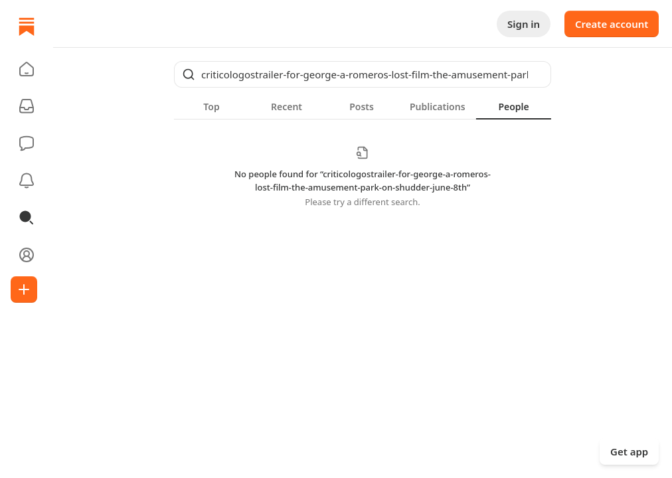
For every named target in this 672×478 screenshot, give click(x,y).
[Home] (26, 26)
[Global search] (362, 74)
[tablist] (362, 106)
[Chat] (26, 143)
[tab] (211, 106)
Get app (629, 451)
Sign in (523, 24)
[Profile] (26, 255)
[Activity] (26, 181)
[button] (26, 69)
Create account (611, 24)
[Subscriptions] (26, 106)
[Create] (24, 289)
